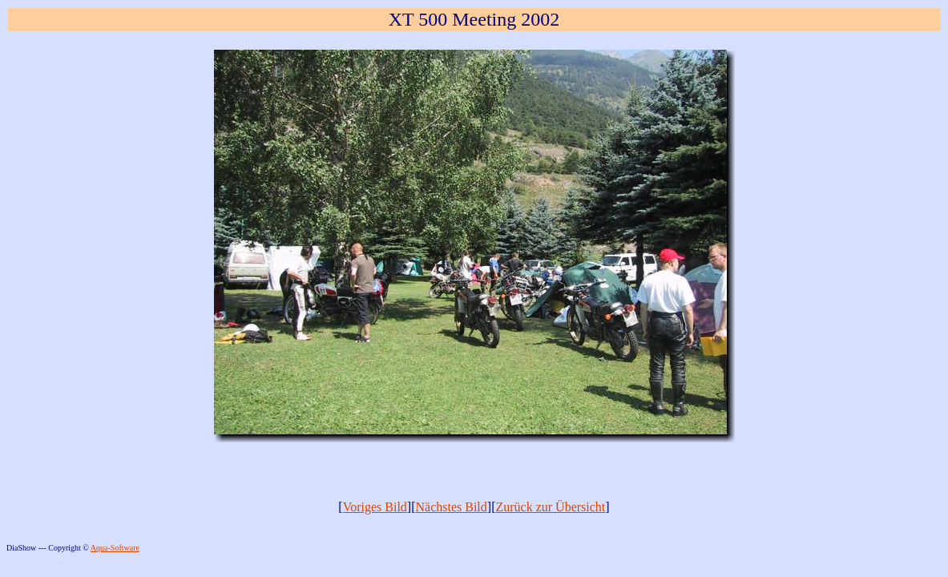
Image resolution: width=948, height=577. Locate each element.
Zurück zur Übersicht (550, 507)
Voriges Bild (375, 507)
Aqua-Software (115, 547)
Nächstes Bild (450, 507)
